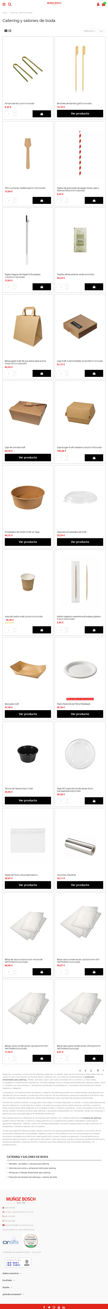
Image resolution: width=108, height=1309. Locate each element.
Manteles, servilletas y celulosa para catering (29, 1164)
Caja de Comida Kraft (15, 447)
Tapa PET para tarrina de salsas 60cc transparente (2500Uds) (75, 789)
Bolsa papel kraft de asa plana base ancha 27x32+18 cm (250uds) (25, 362)
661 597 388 (10, 1221)
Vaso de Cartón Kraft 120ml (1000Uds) (24, 616)
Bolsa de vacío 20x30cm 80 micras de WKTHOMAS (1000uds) (24, 960)
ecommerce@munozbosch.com (19, 1225)
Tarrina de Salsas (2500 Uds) (19, 788)
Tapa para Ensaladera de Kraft (71, 532)
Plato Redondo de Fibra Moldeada (73, 704)
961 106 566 (9, 1216)
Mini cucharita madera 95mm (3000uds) (25, 188)
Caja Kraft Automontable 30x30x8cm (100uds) (80, 361)
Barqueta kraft (12, 704)
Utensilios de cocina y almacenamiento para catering (32, 1168)
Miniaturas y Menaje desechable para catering (29, 1172)
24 (102, 31)
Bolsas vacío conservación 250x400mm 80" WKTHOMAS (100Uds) (26, 1047)
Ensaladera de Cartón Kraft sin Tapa (22, 532)
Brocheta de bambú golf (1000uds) (74, 103)
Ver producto (80, 113)
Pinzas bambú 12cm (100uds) (19, 103)
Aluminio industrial (66, 875)
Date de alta (9, 1207)
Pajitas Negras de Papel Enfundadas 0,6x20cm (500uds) (22, 275)
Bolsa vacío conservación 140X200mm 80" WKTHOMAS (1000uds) (78, 960)
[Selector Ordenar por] (90, 31)
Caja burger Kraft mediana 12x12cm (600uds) (79, 447)
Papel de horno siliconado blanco (21, 875)
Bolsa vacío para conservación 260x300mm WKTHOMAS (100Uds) (79, 1047)
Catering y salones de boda (27, 1156)
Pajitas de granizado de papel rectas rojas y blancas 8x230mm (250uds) (78, 189)
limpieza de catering (92, 1118)
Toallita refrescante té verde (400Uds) (75, 274)
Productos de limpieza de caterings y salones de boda (33, 1177)
